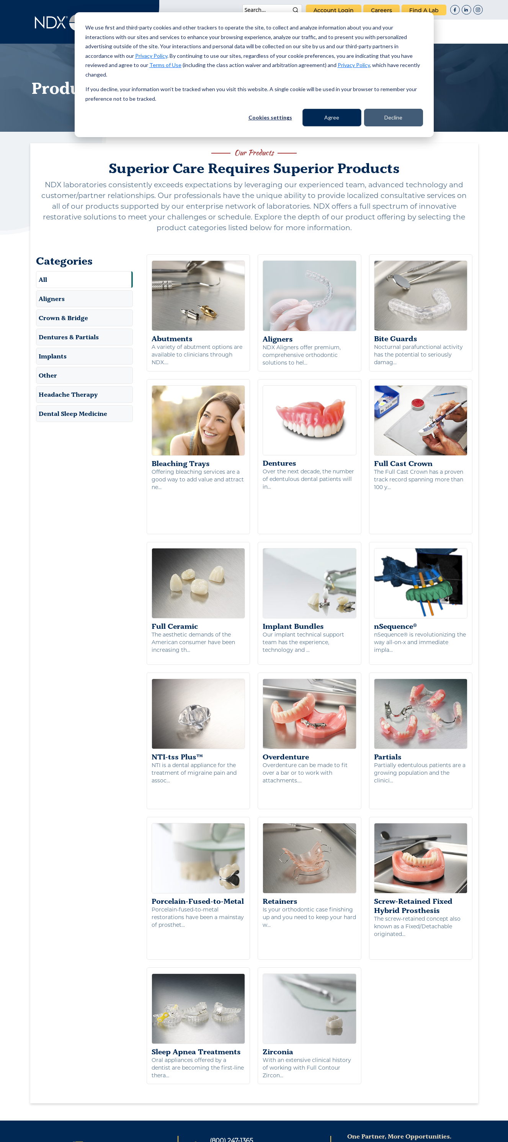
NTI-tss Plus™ (198, 675)
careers (381, 10)
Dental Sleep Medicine (73, 413)
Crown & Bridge (63, 318)
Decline (393, 117)
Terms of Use (165, 65)
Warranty (320, 1131)
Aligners (52, 299)
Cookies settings (270, 117)
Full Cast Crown (421, 426)
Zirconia (309, 934)
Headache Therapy (68, 394)
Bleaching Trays (198, 426)
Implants (53, 356)
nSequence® (421, 551)
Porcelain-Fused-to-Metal (198, 800)
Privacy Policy (151, 55)
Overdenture (309, 675)
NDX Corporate (379, 1068)
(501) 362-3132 (230, 1070)
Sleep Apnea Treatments (198, 934)
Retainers (309, 800)
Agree (331, 117)
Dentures (309, 426)
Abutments (198, 301)
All (43, 279)
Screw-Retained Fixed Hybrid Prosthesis (421, 805)
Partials (421, 675)
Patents (184, 1131)
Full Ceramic (198, 551)
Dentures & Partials (69, 337)
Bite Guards (421, 301)
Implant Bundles (309, 551)
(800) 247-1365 (231, 1060)
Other (48, 375)
